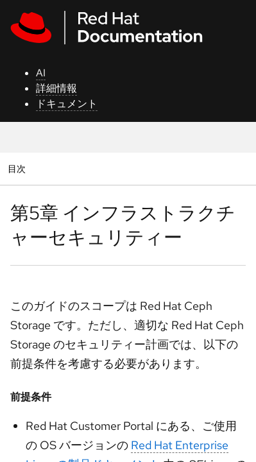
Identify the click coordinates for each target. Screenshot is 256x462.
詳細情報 (56, 88)
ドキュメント (67, 103)
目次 (18, 168)
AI (41, 73)
